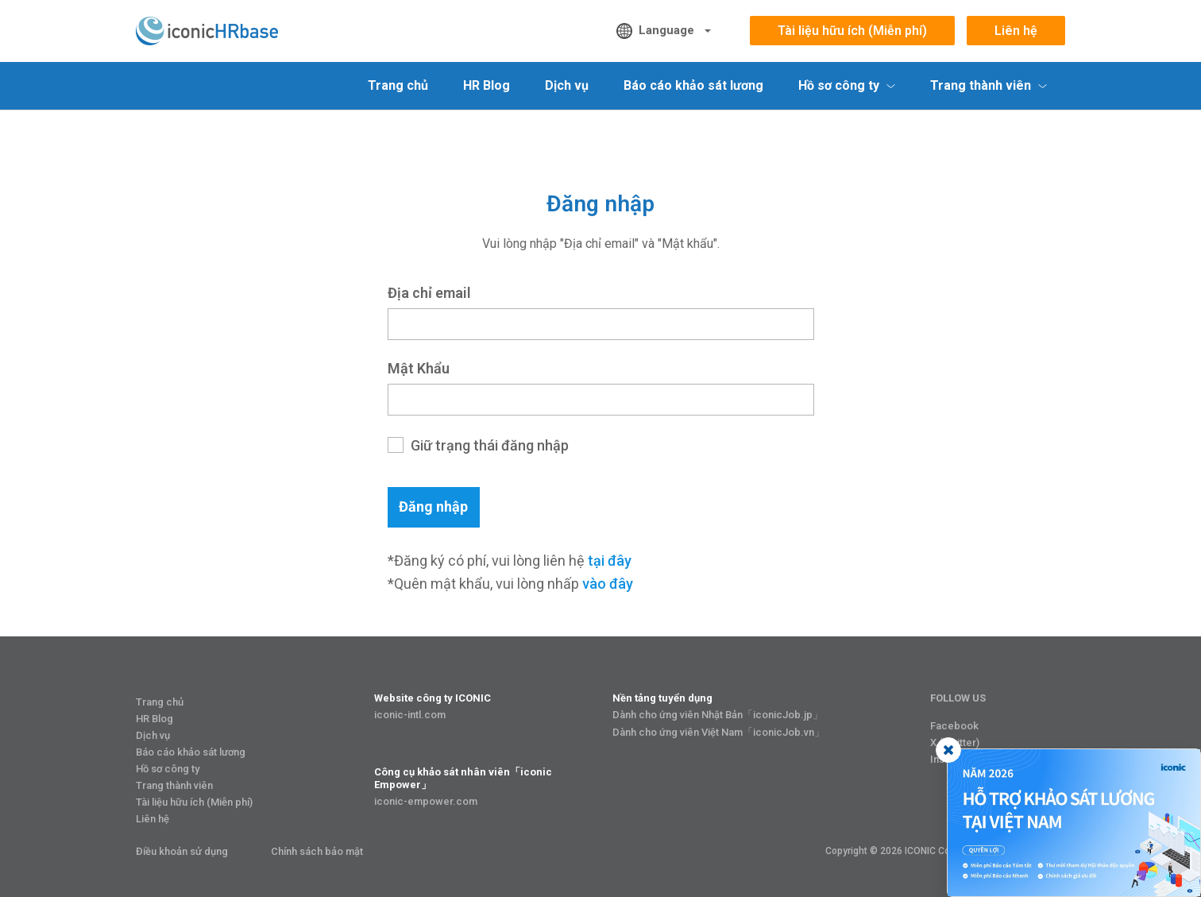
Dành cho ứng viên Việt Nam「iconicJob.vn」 (718, 732)
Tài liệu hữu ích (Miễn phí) (852, 30)
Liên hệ (1015, 30)
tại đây (609, 560)
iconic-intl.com (410, 715)
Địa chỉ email (429, 292)
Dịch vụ (567, 85)
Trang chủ (398, 85)
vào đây (607, 583)
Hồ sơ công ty (167, 769)
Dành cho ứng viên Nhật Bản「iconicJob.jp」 (717, 715)
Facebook (954, 726)
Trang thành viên (174, 785)
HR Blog (486, 85)
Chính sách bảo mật (317, 851)
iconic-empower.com (425, 801)
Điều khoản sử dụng (182, 851)
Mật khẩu (419, 368)
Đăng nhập (433, 506)
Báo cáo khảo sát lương (693, 85)
